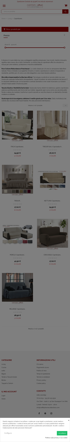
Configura (8, 433)
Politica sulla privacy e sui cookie (56, 438)
